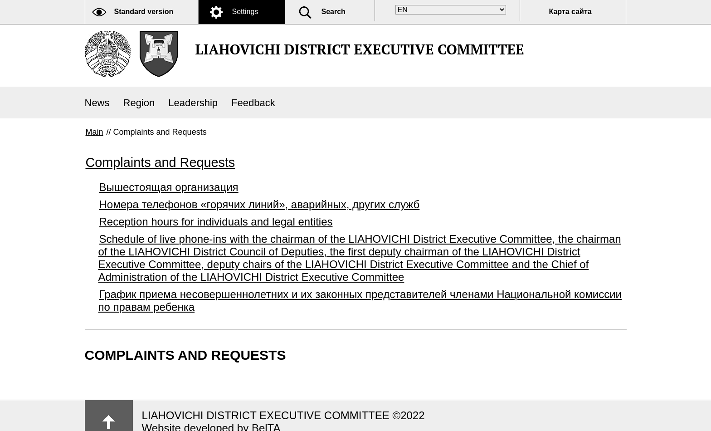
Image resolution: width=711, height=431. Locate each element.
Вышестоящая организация (169, 187)
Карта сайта (570, 11)
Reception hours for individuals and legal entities (216, 222)
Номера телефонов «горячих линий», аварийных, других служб (259, 204)
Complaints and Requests (160, 162)
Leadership (193, 102)
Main (94, 132)
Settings (245, 11)
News (97, 102)
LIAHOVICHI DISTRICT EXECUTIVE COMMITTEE (359, 49)
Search (333, 11)
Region (139, 102)
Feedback (253, 102)
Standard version (144, 11)
